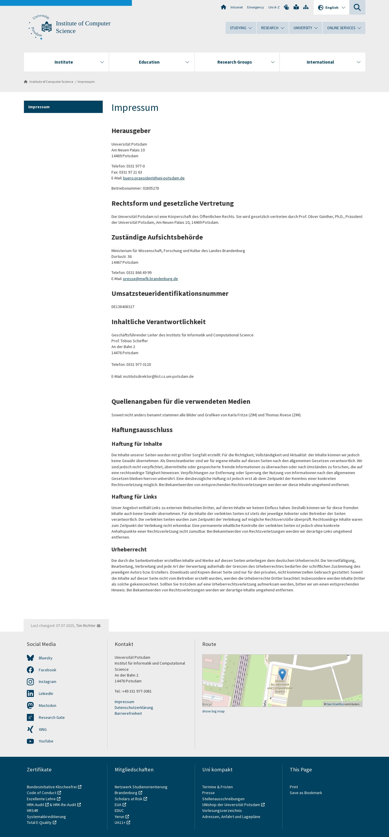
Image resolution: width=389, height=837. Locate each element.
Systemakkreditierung (46, 816)
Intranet (237, 7)
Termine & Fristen (218, 786)
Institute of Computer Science (51, 81)
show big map (213, 711)
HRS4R (32, 810)
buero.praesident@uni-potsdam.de (154, 178)
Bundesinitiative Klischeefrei (52, 786)
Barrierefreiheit (128, 713)
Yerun (119, 816)
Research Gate (52, 717)
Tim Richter (86, 625)
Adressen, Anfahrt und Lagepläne (231, 816)
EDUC (119, 810)
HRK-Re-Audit (64, 804)
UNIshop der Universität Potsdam (231, 804)
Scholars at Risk (128, 798)
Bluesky (46, 657)
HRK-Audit (35, 804)
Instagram (47, 681)
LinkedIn (46, 693)
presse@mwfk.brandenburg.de (150, 278)
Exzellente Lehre (41, 798)
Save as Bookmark (306, 792)
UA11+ (120, 822)
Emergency (255, 7)
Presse (209, 792)
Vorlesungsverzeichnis (222, 810)
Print (294, 786)
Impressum (86, 81)
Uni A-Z (274, 7)
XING (43, 729)
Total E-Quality (39, 822)
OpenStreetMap (335, 704)
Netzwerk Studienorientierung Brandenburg (141, 789)
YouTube (46, 741)
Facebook (47, 669)
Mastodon (47, 705)
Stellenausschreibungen (223, 798)
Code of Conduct (41, 792)
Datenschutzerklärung (134, 707)
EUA (118, 804)
